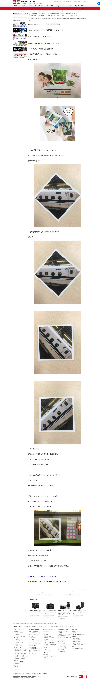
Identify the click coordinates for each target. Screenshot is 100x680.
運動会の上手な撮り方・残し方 (20, 26)
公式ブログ (16, 16)
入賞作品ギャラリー (62, 651)
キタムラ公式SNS (32, 647)
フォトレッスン (61, 641)
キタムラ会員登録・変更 (75, 1)
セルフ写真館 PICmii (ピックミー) (35, 648)
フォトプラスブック (19, 639)
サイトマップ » (75, 646)
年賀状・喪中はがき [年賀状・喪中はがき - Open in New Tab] (19, 645)
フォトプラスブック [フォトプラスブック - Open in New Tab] (40, 43)
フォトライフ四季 (61, 643)
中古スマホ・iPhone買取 (18, 57)
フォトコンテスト (56, 11)
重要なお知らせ (46, 654)
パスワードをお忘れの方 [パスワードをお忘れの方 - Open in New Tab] (78, 644)
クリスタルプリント (19, 632)
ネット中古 (46, 634)
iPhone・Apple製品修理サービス (35, 631)
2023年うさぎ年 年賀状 (18, 20)
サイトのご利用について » (78, 648)
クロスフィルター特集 (18, 32)
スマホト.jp (31, 636)
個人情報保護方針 (17, 673)
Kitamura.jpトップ (18, 13)
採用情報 (60, 1)
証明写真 (16, 665)
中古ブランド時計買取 (18, 51)
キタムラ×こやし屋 (32, 653)
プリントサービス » (18, 629)
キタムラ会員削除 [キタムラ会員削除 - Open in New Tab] (76, 643)
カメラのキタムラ (75, 631)
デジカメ (29, 676)
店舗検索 (45, 673)
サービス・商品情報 (19, 11)
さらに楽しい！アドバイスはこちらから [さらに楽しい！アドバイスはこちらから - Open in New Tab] (42, 576)
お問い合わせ (66, 1)
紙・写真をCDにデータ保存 (20, 653)
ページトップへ (83, 671)
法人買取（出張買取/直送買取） (50, 644)
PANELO (16, 666)
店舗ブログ (80, 11)
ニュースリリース (27, 673)
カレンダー (16, 660)
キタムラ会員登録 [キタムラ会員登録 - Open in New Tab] (76, 639)
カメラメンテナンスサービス (34, 632)
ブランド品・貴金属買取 (49, 642)
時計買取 (46, 639)
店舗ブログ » (75, 629)
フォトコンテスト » (62, 648)
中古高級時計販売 (47, 636)
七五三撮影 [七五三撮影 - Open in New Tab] (32, 639)
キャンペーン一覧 (46, 651)
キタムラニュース (46, 647)
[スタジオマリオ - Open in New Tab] (71, 5)
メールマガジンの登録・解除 (34, 643)
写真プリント (17, 631)
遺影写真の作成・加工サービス (21, 656)
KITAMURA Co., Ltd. (20, 677)
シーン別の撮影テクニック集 (19, 45)
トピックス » (46, 652)
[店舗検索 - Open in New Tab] (82, 5)
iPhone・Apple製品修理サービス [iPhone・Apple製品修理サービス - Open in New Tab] (79, 634)
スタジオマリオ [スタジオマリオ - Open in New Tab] (33, 637)
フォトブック (17, 637)
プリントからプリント (19, 655)
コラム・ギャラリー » (63, 629)
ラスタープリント (18, 634)
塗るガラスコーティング (33, 634)
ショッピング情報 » (47, 629)
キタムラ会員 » (75, 638)
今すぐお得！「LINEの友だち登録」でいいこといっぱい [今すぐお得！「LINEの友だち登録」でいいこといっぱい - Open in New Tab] (47, 582)
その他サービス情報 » (34, 629)
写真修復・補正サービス (20, 658)
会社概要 (56, 1)
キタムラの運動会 (61, 640)
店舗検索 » (74, 636)
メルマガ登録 (84, 1)
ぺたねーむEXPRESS (18, 661)
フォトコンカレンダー (62, 653)
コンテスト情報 (61, 649)
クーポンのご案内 (32, 645)
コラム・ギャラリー (43, 11)
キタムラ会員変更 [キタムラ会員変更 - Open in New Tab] (76, 641)
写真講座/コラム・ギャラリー (30, 13)
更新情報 (45, 659)
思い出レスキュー (17, 647)
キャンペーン (69, 11)
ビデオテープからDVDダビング (21, 649)
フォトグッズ (17, 663)
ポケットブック (18, 641)
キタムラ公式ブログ (43, 13)
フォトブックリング (19, 642)
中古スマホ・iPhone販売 (49, 637)
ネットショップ (46, 631)
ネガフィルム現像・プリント (21, 636)
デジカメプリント (16, 676)
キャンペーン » (46, 649)
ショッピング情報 (31, 11)
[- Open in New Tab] (84, 13)
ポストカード (17, 644)
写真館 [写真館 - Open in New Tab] (33, 676)
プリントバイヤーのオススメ (49, 645)
